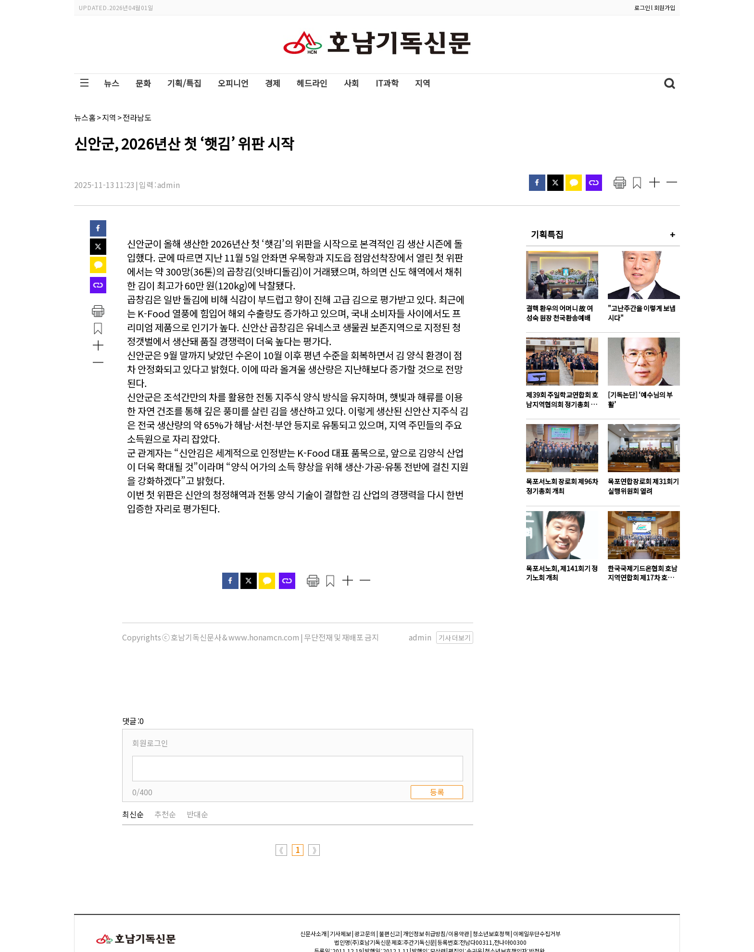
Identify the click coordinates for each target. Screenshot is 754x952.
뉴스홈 (85, 117)
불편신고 (389, 885)
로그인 (642, 7)
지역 (422, 83)
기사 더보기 (455, 637)
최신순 (133, 766)
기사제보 (340, 885)
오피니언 (233, 83)
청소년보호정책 (491, 885)
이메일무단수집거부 (537, 885)
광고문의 (365, 885)
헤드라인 (312, 83)
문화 (143, 83)
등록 (437, 744)
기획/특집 (184, 83)
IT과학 (387, 83)
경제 (272, 83)
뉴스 (111, 83)
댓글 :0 (133, 672)
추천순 (165, 766)
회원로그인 (150, 695)
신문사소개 (313, 885)
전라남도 (137, 117)
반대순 (197, 766)
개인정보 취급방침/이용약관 (436, 885)
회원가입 (664, 7)
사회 (351, 83)
